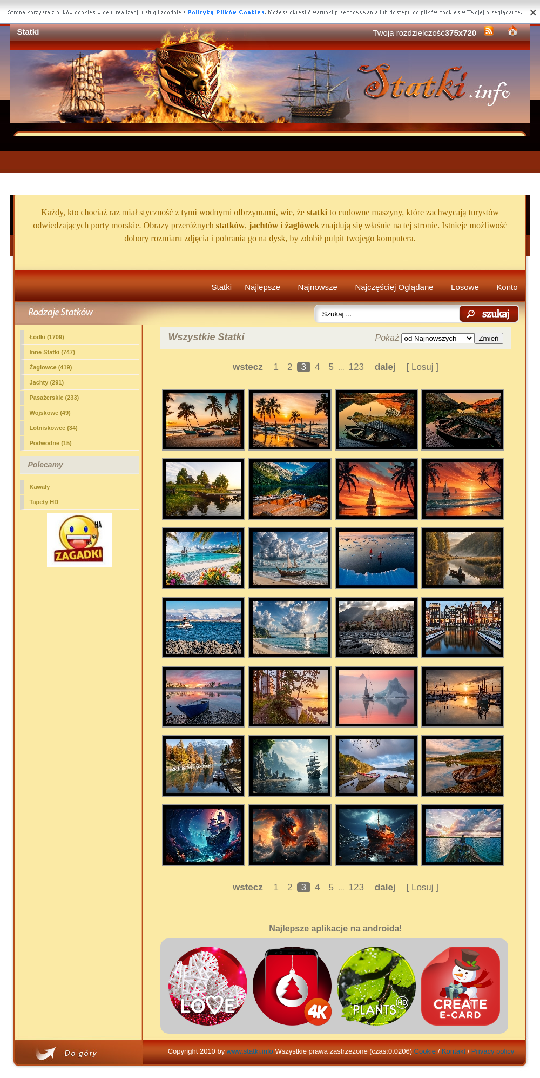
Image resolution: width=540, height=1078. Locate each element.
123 (356, 367)
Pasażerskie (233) (54, 397)
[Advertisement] (270, 165)
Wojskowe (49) (50, 412)
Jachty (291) (47, 382)
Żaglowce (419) (51, 367)
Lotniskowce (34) (54, 428)
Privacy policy (492, 1051)
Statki (222, 287)
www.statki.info (250, 1051)
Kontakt (453, 1051)
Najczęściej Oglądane (394, 287)
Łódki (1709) (47, 337)
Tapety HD (44, 502)
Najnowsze (318, 287)
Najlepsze (262, 287)
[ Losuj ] (423, 367)
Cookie (425, 1051)
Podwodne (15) (51, 443)
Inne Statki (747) (52, 352)
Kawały (40, 487)
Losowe (465, 287)
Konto (506, 287)
